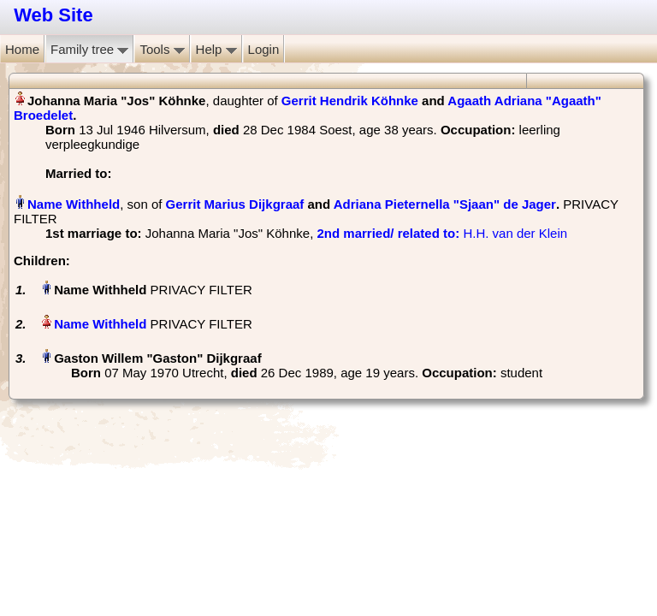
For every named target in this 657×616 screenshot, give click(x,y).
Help (216, 49)
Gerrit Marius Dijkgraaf (235, 204)
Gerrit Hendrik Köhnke (349, 100)
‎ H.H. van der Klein (442, 233)
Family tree (89, 49)
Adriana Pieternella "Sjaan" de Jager (445, 204)
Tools (161, 49)
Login (264, 49)
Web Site (53, 15)
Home (22, 49)
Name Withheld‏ (73, 204)
